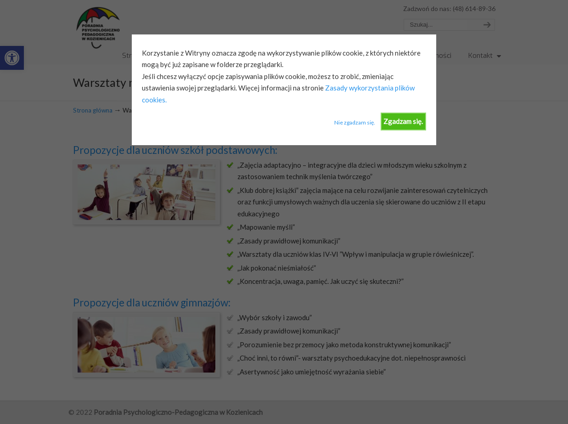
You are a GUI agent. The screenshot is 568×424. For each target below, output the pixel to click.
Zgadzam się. (403, 121)
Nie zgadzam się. (354, 122)
